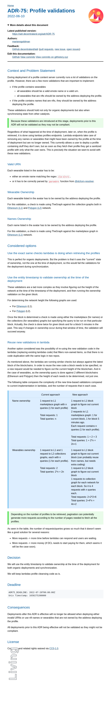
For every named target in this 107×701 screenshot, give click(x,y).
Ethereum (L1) (15, 208)
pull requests (46, 49)
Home (10, 5)
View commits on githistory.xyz (52, 57)
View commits (27, 57)
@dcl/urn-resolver (84, 181)
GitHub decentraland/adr (25, 49)
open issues (73, 49)
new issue (60, 49)
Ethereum (21, 306)
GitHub (16, 57)
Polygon (20, 311)
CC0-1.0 (53, 648)
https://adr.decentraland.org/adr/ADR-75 (33, 34)
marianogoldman (21, 41)
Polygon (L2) (35, 208)
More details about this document (29, 25)
